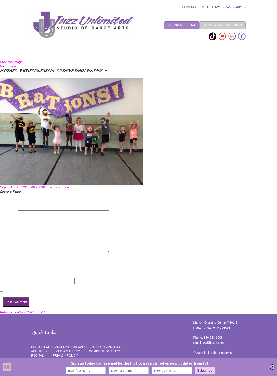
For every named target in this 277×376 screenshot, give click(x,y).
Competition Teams (158, 53)
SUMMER (234, 53)
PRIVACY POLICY (65, 355)
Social (128, 53)
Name (5, 261)
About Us (39, 351)
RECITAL (213, 53)
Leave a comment (57, 187)
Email (5, 271)
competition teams (105, 351)
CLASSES (78, 53)
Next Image (8, 66)
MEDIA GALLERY (68, 351)
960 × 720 (36, 187)
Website (6, 281)
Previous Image (11, 62)
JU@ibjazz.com (213, 342)
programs (190, 53)
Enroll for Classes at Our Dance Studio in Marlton (75, 347)
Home (39, 53)
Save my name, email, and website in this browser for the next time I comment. (64, 290)
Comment (8, 251)
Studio (58, 53)
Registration (104, 53)
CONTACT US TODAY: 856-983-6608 (214, 7)
